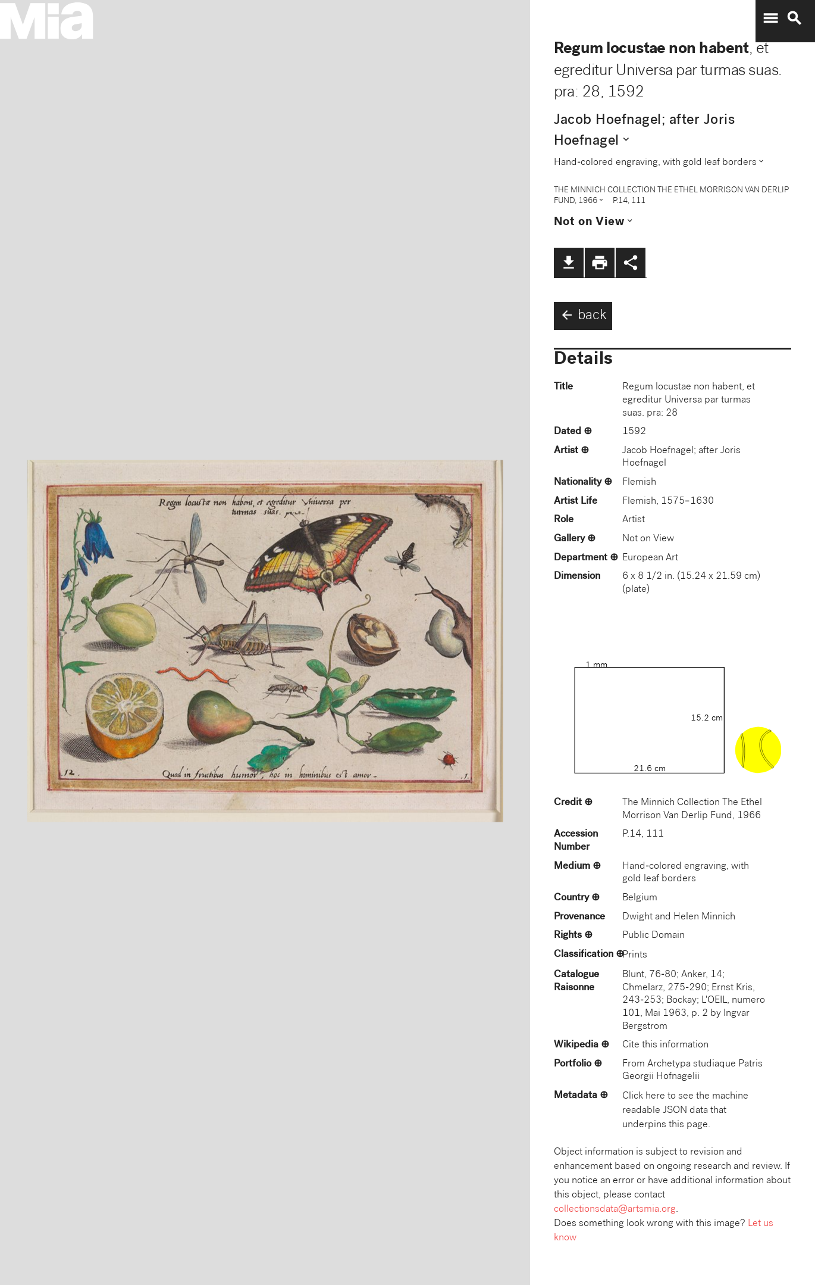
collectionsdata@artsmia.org (615, 1210)
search (794, 18)
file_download (569, 263)
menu (770, 18)
